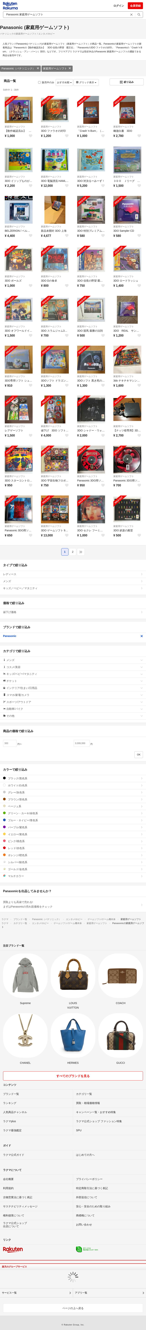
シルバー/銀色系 (73, 862)
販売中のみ (46, 82)
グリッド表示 (86, 82)
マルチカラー (73, 876)
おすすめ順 (64, 82)
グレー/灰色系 (73, 792)
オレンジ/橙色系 (73, 855)
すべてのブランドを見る (73, 1076)
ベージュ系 (73, 806)
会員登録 (135, 5)
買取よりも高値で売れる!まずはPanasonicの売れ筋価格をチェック (73, 904)
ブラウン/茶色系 (73, 799)
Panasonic (73, 636)
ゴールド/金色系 (73, 869)
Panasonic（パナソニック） (20, 68)
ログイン (118, 5)
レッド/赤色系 (73, 848)
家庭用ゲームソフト (57, 68)
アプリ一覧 (81, 1292)
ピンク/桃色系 (73, 841)
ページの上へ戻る (73, 1308)
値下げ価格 (73, 612)
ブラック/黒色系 (73, 778)
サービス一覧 (9, 1292)
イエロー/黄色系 (73, 834)
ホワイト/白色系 (73, 785)
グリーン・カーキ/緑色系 (73, 813)
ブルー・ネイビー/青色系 (73, 820)
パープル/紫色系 (73, 827)
